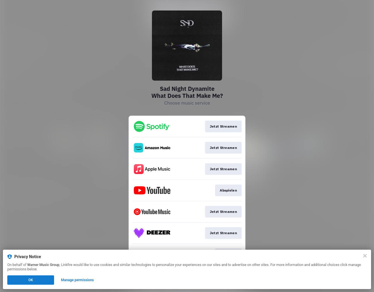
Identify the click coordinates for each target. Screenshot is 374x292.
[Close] (365, 255)
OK (30, 280)
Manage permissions (77, 280)
